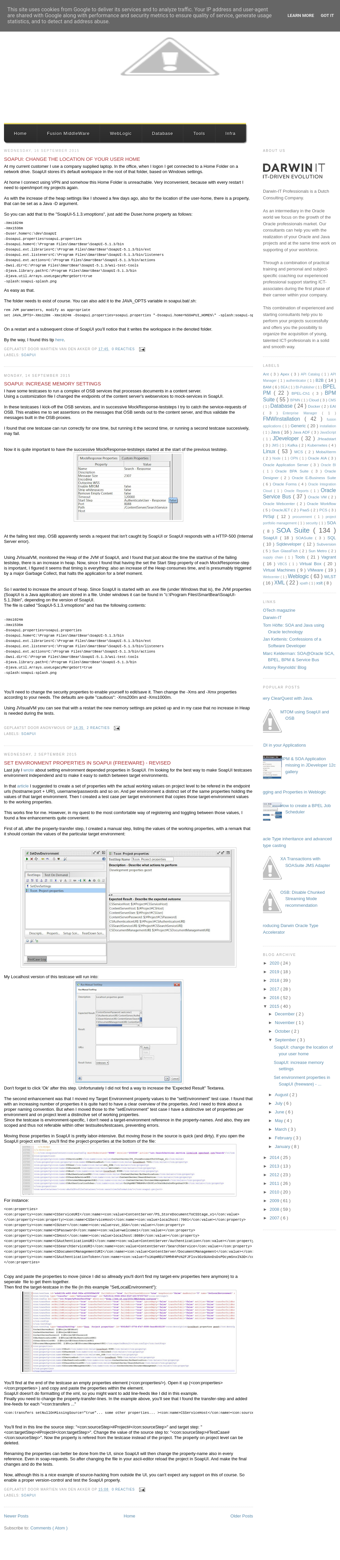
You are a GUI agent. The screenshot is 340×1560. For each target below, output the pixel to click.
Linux (270, 451)
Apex (285, 374)
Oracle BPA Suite (293, 471)
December (285, 1013)
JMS (276, 445)
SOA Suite (294, 530)
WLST (330, 576)
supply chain (274, 557)
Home (20, 133)
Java (276, 432)
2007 (275, 1217)
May (279, 1120)
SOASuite (305, 538)
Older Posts (241, 1515)
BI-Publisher (306, 387)
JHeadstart (326, 439)
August (282, 1094)
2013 (275, 1166)
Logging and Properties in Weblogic (292, 791)
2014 (275, 1157)
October (283, 1031)
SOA (331, 522)
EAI (333, 406)
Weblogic (299, 576)
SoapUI (28, 355)
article (23, 785)
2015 (275, 1006)
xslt (320, 582)
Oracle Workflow (321, 503)
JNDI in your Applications (282, 745)
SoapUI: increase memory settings (52, 383)
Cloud (314, 400)
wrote (29, 770)
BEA (284, 387)
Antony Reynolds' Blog (284, 667)
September (286, 1039)
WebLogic (121, 133)
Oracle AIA (318, 458)
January (283, 1146)
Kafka (293, 445)
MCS (299, 452)
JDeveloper (287, 438)
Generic (299, 425)
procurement (303, 517)
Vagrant (328, 557)
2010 (275, 1192)
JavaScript (328, 432)
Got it (327, 15)
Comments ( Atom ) (49, 1527)
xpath (304, 583)
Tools (199, 133)
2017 (275, 989)
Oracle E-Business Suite (314, 477)
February (284, 1137)
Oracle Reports (297, 491)
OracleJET (281, 510)
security (312, 523)
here (59, 339)
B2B (320, 380)
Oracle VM (318, 497)
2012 (275, 1174)
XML (280, 582)
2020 (275, 963)
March (281, 1129)
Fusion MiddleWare (68, 133)
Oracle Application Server (286, 465)
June (280, 1111)
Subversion (326, 544)
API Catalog (311, 374)
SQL (331, 537)
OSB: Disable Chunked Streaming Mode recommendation (302, 899)
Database (162, 133)
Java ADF (302, 432)
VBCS (283, 564)
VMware (316, 570)
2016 (275, 997)
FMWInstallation (283, 419)
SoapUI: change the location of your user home (72, 159)
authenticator (296, 380)
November (285, 1022)
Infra (230, 133)
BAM (268, 387)
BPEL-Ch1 (302, 393)
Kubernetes (318, 445)
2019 (275, 971)
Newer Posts (16, 1515)
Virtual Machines (280, 570)
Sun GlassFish (285, 551)
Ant (267, 374)
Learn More (301, 15)
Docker (315, 406)
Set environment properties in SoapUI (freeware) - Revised (87, 763)
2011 (275, 1183)
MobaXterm (326, 452)
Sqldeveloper (289, 544)
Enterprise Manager (302, 413)
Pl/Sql (270, 516)
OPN (295, 458)
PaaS (305, 510)
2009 (275, 1200)
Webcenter (272, 577)
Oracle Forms (285, 484)
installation (328, 426)
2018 (275, 980)
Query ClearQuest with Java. (285, 698)
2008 (275, 1209)
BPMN (295, 400)
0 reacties (124, 349)
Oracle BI (328, 465)
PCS (324, 510)
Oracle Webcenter (280, 503)
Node (277, 458)
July (279, 1103)
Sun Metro (318, 551)
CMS (332, 400)
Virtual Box (311, 563)
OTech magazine (279, 610)
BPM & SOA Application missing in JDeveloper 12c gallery (308, 765)
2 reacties (99, 728)
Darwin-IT (272, 617)
